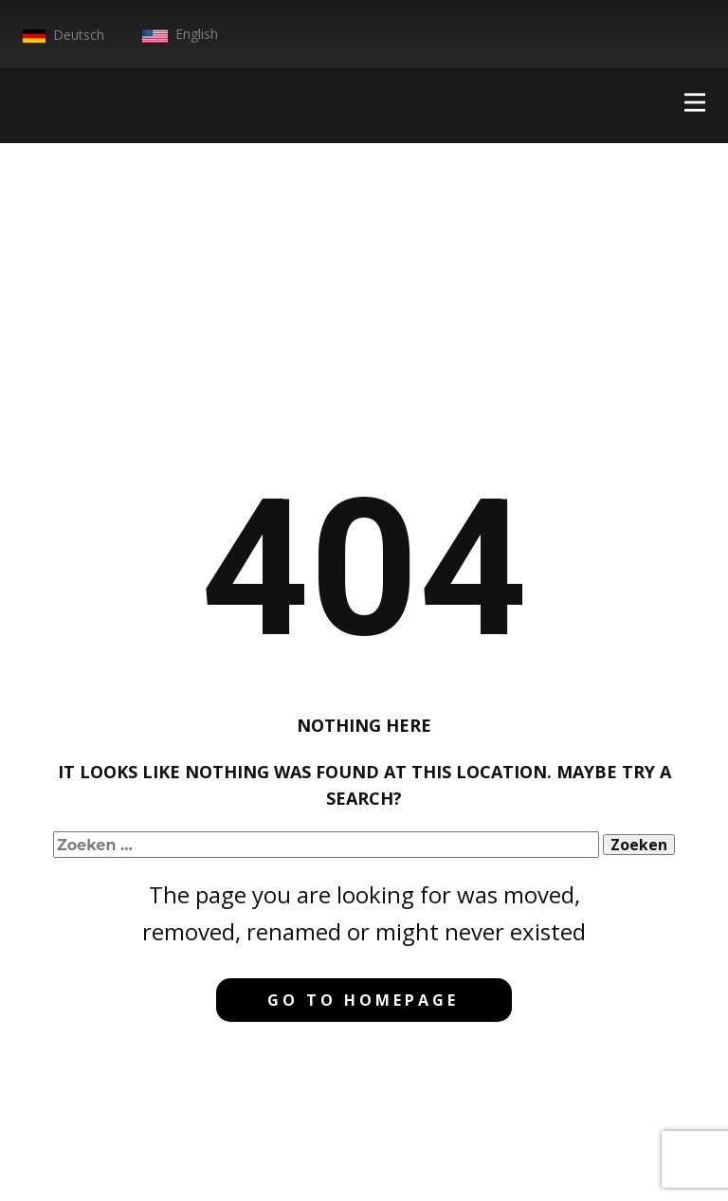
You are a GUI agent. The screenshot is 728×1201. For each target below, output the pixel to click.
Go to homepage (363, 1000)
